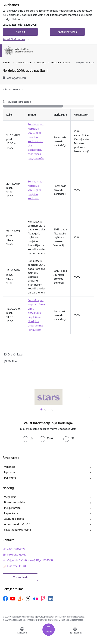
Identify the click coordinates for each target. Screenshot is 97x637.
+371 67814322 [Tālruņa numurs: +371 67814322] (16, 549)
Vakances (9, 466)
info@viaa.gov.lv (16, 554)
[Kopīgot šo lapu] (48, 361)
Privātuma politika (14, 502)
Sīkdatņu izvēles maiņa (17, 529)
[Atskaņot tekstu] (16, 78)
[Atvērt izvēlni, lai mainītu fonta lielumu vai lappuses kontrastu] (75, 631)
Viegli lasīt (10, 497)
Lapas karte (11, 513)
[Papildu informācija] (24, 566)
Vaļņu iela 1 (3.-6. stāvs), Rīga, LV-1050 (30, 560)
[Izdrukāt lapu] (48, 354)
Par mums (10, 477)
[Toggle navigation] (48, 629)
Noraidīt (20, 32)
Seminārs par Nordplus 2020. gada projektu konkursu (35, 190)
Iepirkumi (9, 472)
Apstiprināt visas (67, 32)
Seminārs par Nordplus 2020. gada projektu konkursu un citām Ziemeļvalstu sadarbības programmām (36, 141)
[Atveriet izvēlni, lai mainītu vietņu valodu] (22, 631)
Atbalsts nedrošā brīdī (17, 524)
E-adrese (12, 566)
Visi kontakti (20, 577)
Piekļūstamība (12, 507)
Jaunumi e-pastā (14, 518)
